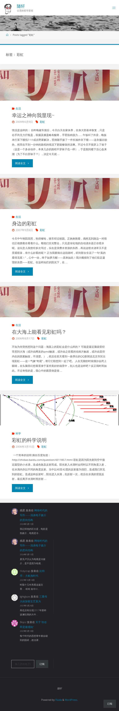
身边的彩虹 (24, 223)
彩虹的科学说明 (29, 440)
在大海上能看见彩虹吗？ (39, 331)
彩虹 (42, 122)
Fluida (58, 700)
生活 (18, 108)
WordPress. (71, 700)
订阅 (42, 664)
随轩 (21, 6)
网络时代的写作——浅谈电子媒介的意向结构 (33, 515)
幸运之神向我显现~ (33, 115)
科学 (18, 433)
